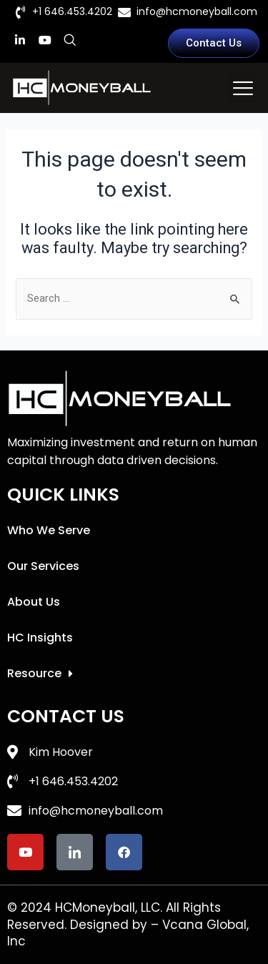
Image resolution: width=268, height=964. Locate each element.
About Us (33, 602)
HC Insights (40, 637)
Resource (40, 674)
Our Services (43, 566)
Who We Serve (48, 530)
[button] (243, 88)
